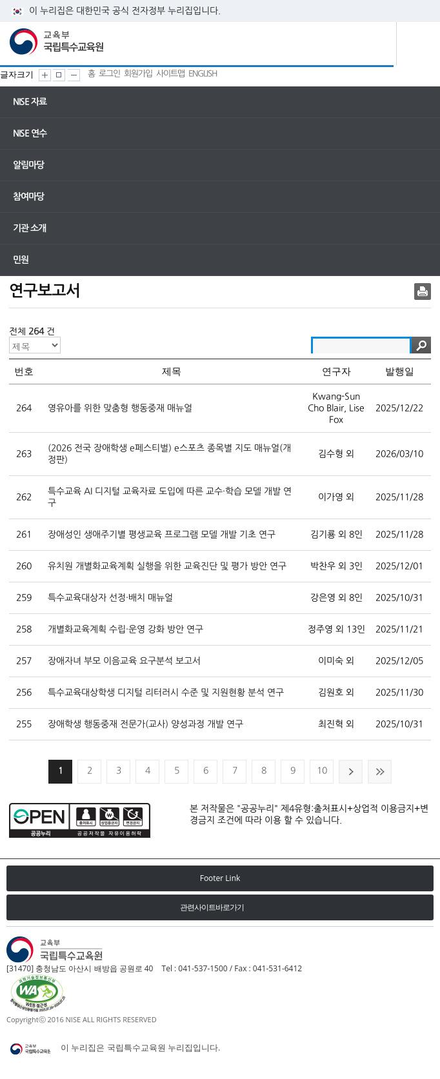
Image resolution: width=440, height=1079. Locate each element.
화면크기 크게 (45, 75)
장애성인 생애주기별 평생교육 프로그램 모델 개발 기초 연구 (161, 534)
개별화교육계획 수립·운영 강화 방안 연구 (125, 629)
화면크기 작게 (74, 75)
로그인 (109, 74)
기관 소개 (29, 228)
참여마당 (28, 196)
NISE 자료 (29, 101)
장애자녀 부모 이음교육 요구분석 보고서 (124, 661)
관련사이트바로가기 (212, 907)
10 (322, 770)
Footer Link (220, 878)
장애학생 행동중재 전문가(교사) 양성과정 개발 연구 (145, 724)
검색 (421, 345)
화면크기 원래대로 (59, 75)
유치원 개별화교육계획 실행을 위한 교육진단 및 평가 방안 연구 (167, 566)
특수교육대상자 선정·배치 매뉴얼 (110, 597)
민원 (20, 259)
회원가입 (138, 74)
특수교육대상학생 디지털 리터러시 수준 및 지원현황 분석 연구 (166, 692)
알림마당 (28, 165)
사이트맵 (170, 74)
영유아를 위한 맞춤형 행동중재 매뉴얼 (120, 408)
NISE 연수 (29, 133)
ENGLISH (202, 74)
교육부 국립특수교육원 (58, 41)
